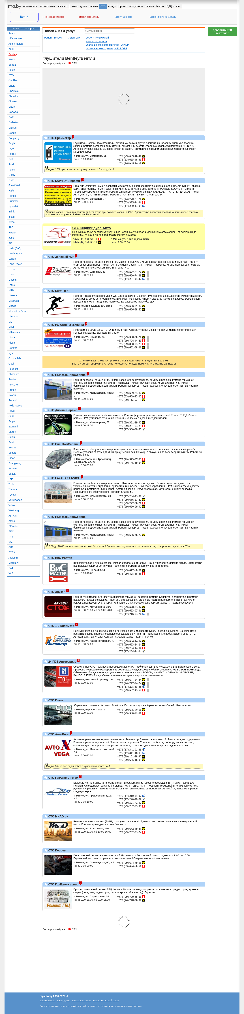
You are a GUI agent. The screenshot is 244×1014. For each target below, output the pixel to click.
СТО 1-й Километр (61, 625)
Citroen (12, 101)
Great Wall (14, 185)
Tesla (11, 484)
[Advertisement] (222, 92)
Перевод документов (53, 16)
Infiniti (11, 211)
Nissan (12, 342)
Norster (12, 347)
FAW (11, 148)
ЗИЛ (11, 547)
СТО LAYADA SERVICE (64, 478)
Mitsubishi (14, 332)
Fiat (10, 159)
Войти (24, 16)
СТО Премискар (59, 138)
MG (10, 321)
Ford (11, 164)
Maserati (13, 295)
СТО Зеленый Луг (61, 256)
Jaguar (12, 232)
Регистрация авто (123, 16)
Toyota (12, 494)
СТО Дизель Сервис (62, 410)
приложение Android (102, 1000)
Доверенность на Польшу (162, 16)
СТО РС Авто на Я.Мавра (66, 324)
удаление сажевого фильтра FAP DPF (108, 44)
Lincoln (12, 279)
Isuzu (11, 216)
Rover (11, 410)
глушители (74, 37)
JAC (10, 227)
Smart (11, 458)
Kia (10, 243)
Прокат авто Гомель (88, 16)
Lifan (11, 274)
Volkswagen (15, 500)
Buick (11, 70)
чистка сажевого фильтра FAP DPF (106, 48)
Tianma (12, 489)
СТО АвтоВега (58, 734)
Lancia (12, 258)
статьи (116, 1000)
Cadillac (13, 80)
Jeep (11, 237)
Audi (11, 49)
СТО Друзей (56, 591)
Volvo (11, 505)
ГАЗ (10, 536)
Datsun (12, 127)
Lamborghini (15, 253)
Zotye (11, 520)
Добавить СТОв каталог (222, 31)
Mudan (12, 337)
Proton (12, 389)
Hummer (13, 201)
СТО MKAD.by (58, 816)
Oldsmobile (14, 358)
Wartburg (13, 510)
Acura (11, 33)
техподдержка (63, 1000)
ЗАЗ (10, 541)
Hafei (11, 190)
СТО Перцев (57, 850)
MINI (11, 326)
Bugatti (12, 64)
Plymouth (13, 374)
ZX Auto (13, 526)
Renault (12, 400)
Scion (11, 437)
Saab (11, 416)
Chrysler (13, 96)
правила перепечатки (81, 1000)
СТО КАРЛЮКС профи (64, 180)
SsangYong (14, 463)
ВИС (11, 531)
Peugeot (13, 368)
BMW (11, 59)
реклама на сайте (47, 1000)
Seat (11, 442)
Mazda (12, 305)
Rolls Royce (15, 405)
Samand (13, 426)
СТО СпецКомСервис (63, 444)
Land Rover (15, 264)
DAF (11, 117)
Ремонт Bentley (53, 37)
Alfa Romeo (15, 38)
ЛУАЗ (11, 552)
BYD (11, 75)
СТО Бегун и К (58, 290)
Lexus (11, 269)
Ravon (12, 395)
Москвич (13, 562)
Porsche (13, 384)
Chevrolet (13, 91)
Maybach (13, 300)
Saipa (11, 421)
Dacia (11, 106)
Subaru (12, 468)
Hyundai (13, 206)
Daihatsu (13, 122)
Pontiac (12, 379)
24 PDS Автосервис (62, 661)
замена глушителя (96, 41)
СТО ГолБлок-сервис (63, 884)
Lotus (11, 285)
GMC (11, 180)
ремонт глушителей (97, 37)
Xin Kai (12, 515)
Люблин (13, 557)
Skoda (12, 452)
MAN (11, 290)
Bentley (12, 54)
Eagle (11, 143)
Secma (12, 447)
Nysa (11, 353)
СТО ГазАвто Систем (63, 777)
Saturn (12, 431)
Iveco (11, 222)
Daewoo (13, 111)
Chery (11, 85)
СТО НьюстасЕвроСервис (66, 374)
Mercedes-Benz (17, 311)
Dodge (12, 132)
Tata (10, 479)
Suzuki (12, 473)
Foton (11, 169)
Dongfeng (14, 138)
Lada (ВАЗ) (14, 248)
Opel (11, 363)
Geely (11, 174)
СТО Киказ (55, 700)
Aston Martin (15, 43)
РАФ (11, 568)
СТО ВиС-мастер (60, 557)
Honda (12, 195)
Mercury (13, 316)
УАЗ (10, 573)
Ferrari (12, 153)
